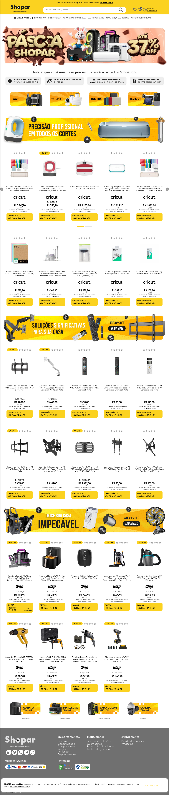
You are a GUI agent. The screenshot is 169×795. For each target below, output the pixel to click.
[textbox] (84, 10)
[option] (25, 100)
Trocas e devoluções (98, 741)
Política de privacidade (100, 746)
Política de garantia (98, 749)
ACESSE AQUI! (106, 2)
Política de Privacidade (19, 786)
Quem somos (94, 743)
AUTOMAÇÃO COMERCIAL (74, 18)
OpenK (18, 792)
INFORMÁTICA (40, 18)
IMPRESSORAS (54, 18)
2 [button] (88, 226)
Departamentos (67, 754)
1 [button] (80, 226)
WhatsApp (127, 743)
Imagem (62, 749)
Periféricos (63, 751)
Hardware (63, 741)
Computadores (66, 746)
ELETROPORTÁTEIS (96, 18)
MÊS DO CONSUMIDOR (141, 18)
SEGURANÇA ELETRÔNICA (117, 18)
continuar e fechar (153, 785)
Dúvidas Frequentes (132, 741)
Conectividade (66, 743)
